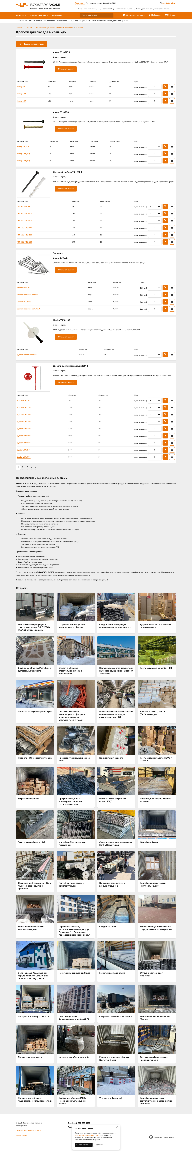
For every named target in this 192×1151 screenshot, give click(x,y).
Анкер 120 (23, 101)
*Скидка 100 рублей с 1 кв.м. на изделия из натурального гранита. (100, 21)
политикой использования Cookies (87, 1135)
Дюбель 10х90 (25, 405)
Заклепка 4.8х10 (26, 305)
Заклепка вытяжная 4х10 (29, 298)
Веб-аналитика (169, 1142)
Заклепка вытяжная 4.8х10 (30, 312)
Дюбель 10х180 (25, 433)
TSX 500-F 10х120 (26, 223)
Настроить (99, 1145)
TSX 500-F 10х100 (26, 215)
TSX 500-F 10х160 (26, 237)
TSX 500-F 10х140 (26, 230)
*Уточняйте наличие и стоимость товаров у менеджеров (42, 21)
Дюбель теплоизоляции (29, 358)
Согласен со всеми (83, 1145)
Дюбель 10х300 (25, 461)
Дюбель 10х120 (25, 412)
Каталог (29, 28)
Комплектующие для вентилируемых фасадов (54, 28)
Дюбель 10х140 (25, 419)
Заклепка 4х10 (25, 290)
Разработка (158, 1142)
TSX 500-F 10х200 (26, 244)
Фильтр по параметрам (31, 44)
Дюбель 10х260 (25, 454)
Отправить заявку (67, 73)
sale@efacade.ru (169, 3)
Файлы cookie (21, 1140)
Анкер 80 (23, 87)
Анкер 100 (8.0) (25, 155)
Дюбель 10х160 (25, 426)
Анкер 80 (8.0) (25, 148)
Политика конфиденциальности (28, 1135)
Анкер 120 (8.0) (25, 162)
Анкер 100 (23, 94)
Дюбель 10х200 (25, 440)
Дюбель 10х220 (25, 447)
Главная (19, 28)
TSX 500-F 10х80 (26, 208)
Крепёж (79, 28)
